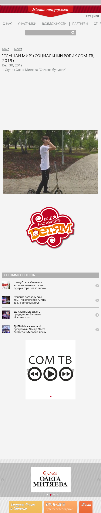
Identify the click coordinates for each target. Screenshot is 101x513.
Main (5, 49)
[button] (28, 370)
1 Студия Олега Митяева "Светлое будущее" (34, 70)
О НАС (7, 23)
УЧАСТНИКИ (27, 23)
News (18, 49)
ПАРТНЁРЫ (80, 23)
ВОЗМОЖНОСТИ (54, 23)
